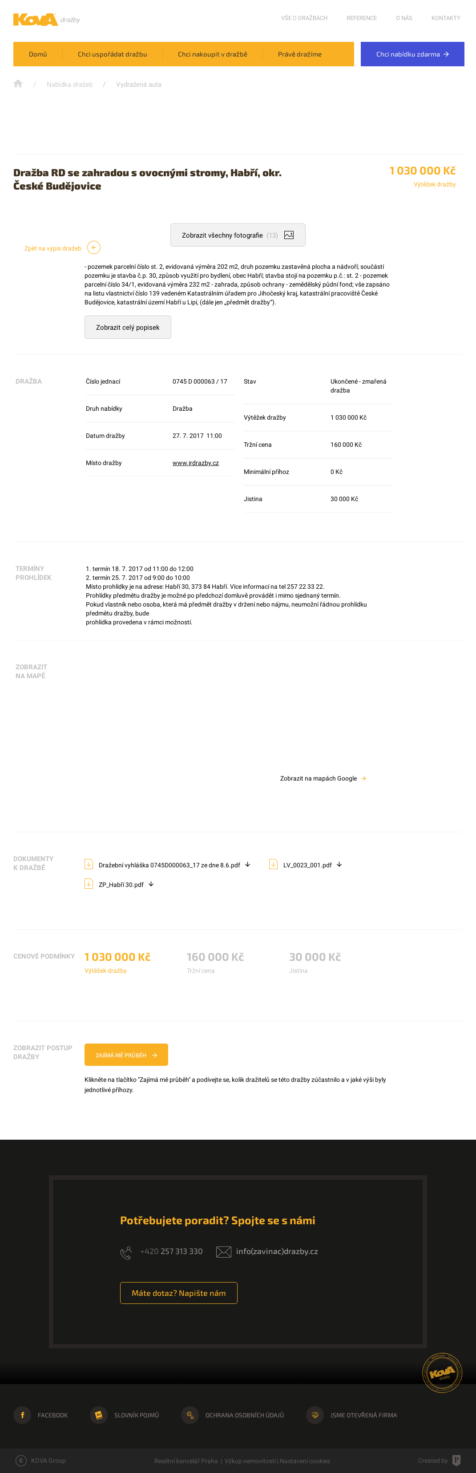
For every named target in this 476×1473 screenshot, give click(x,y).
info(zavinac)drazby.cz (277, 1251)
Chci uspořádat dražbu (112, 54)
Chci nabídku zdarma (412, 54)
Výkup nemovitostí (250, 1461)
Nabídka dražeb (70, 85)
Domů (38, 54)
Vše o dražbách (304, 18)
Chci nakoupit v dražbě (212, 54)
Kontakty (446, 18)
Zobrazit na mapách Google (323, 778)
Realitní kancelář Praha (186, 1461)
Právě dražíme (300, 54)
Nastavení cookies (305, 1461)
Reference (362, 18)
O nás (404, 18)
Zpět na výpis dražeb (62, 247)
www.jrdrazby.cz (196, 462)
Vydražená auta (138, 85)
